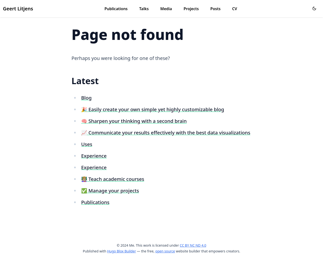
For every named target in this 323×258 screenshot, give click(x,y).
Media (166, 8)
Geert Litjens (18, 8)
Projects (191, 8)
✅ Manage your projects (110, 190)
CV (234, 8)
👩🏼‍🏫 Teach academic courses (112, 179)
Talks (144, 8)
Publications (116, 8)
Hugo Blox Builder (121, 251)
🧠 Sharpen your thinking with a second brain (134, 121)
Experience (94, 156)
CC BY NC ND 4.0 (193, 245)
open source (165, 251)
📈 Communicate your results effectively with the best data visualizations (165, 132)
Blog (86, 98)
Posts (215, 8)
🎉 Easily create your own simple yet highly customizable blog (152, 109)
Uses (86, 144)
